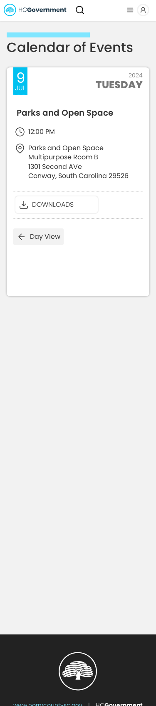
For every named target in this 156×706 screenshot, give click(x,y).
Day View (38, 237)
